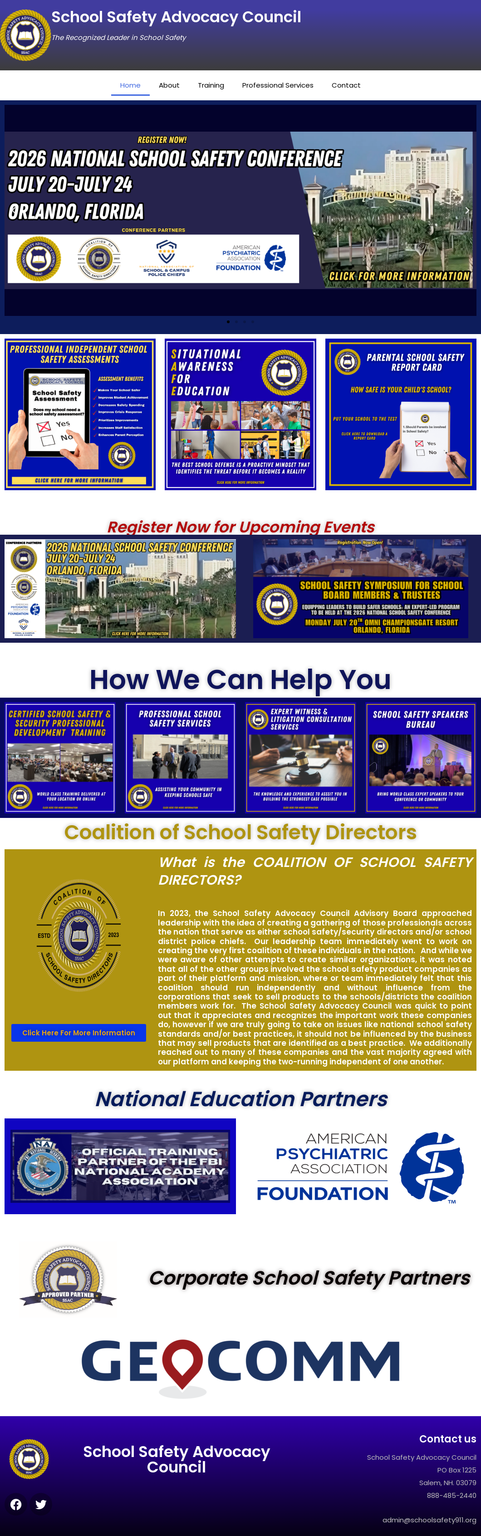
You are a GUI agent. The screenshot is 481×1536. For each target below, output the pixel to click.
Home (139, 85)
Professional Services (276, 85)
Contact (340, 85)
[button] (13, 210)
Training (214, 85)
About (175, 85)
